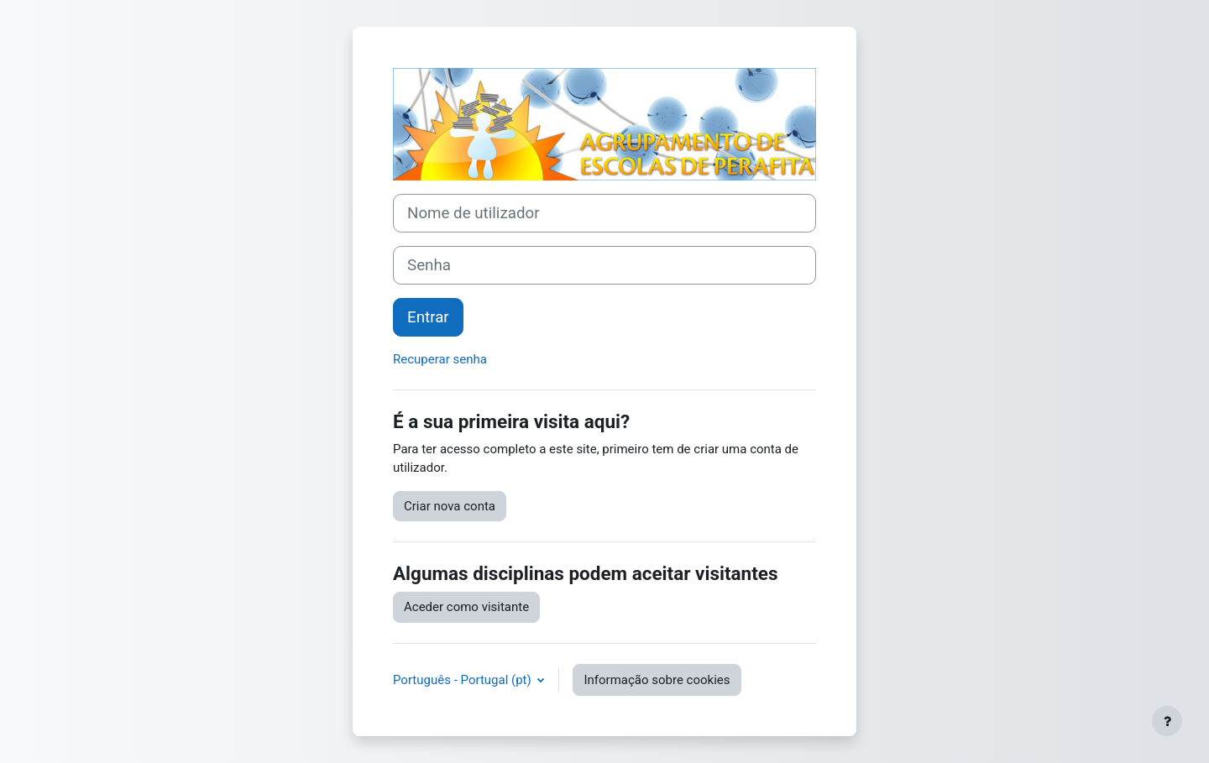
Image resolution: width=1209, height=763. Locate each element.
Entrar (428, 317)
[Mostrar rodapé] (1167, 721)
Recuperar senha (440, 359)
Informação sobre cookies (657, 679)
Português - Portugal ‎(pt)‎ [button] (463, 679)
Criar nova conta (449, 506)
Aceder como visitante (466, 606)
